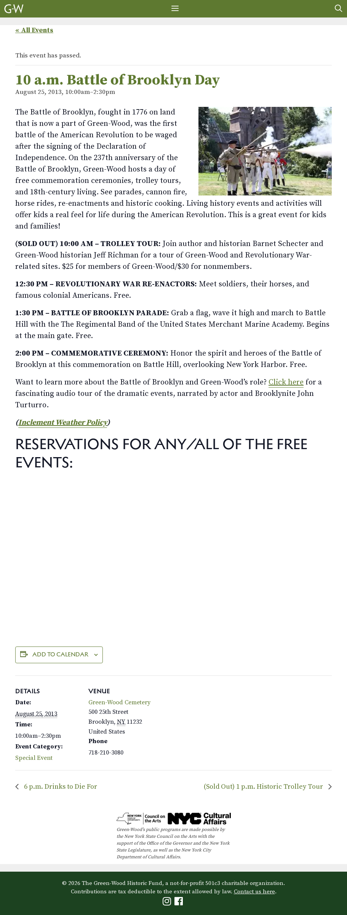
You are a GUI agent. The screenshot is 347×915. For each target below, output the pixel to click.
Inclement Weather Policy (62, 422)
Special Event (34, 758)
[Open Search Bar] (338, 8)
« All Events (34, 30)
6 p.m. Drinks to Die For (59, 786)
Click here (286, 382)
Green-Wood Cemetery (119, 702)
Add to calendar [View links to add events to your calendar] (60, 654)
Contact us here (254, 891)
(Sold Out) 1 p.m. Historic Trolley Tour (264, 786)
